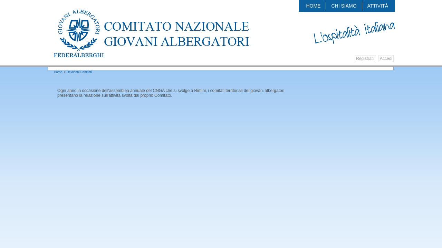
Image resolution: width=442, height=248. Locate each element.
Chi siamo (343, 6)
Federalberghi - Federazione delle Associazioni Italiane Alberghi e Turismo (154, 33)
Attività (377, 6)
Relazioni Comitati (79, 72)
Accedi (386, 58)
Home (313, 6)
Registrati (365, 58)
